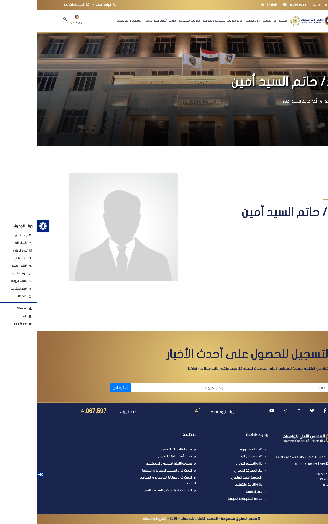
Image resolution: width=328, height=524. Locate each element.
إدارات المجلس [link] (215, 20)
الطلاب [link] (135, 20)
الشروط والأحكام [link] (117, 519)
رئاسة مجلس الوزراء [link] (212, 456)
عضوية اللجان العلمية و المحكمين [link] (132, 463)
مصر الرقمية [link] (217, 491)
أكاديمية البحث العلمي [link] (209, 477)
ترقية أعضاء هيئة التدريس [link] (137, 456)
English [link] (231, 5)
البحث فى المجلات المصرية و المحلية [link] (130, 470)
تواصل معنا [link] (70, 5)
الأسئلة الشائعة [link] (40, 5)
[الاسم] (244, 387)
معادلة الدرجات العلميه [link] (139, 449)
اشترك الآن (83, 388)
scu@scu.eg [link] (257, 5)
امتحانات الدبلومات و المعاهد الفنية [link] (130, 490)
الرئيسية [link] (246, 20)
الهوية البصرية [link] (39, 19)
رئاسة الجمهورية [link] (214, 449)
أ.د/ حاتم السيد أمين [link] (263, 101)
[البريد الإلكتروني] (144, 387)
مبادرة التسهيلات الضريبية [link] (208, 499)
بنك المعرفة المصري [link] (211, 470)
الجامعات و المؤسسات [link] (92, 20)
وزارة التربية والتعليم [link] (211, 484)
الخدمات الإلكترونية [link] (152, 20)
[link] (6, 226)
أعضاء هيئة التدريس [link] (118, 20)
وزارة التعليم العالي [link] (212, 463)
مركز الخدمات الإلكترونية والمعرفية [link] (185, 20)
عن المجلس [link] (232, 20)
